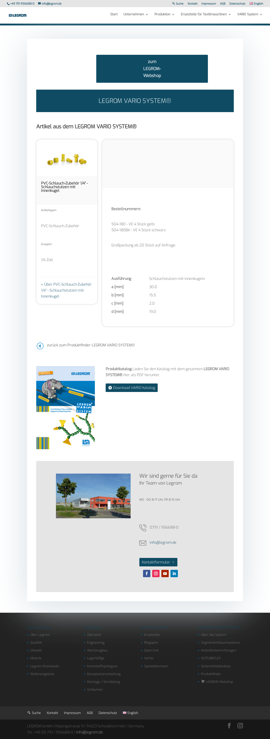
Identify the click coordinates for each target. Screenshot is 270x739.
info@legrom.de (163, 542)
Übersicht (94, 635)
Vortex (149, 658)
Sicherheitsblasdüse (216, 666)
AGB (222, 4)
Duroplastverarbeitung (104, 674)
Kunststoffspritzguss (102, 666)
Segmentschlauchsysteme (220, 642)
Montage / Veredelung (103, 682)
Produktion (162, 16)
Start (114, 16)
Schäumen (95, 689)
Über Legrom (40, 635)
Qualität (36, 642)
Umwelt (36, 650)
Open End (151, 650)
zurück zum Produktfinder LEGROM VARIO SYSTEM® (91, 345)
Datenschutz (237, 4)
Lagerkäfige (96, 658)
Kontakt (192, 4)
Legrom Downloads (44, 666)
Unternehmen (134, 16)
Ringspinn (151, 642)
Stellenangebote (42, 674)
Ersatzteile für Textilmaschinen (204, 16)
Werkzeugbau (97, 650)
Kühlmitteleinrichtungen (218, 650)
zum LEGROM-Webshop (152, 68)
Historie (35, 658)
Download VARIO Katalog (134, 387)
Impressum (208, 4)
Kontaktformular (156, 562)
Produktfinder (211, 674)
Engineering (96, 642)
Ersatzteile (152, 635)
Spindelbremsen (156, 666)
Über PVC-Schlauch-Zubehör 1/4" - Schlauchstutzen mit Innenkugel (66, 290)
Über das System (213, 635)
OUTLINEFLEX (211, 658)
